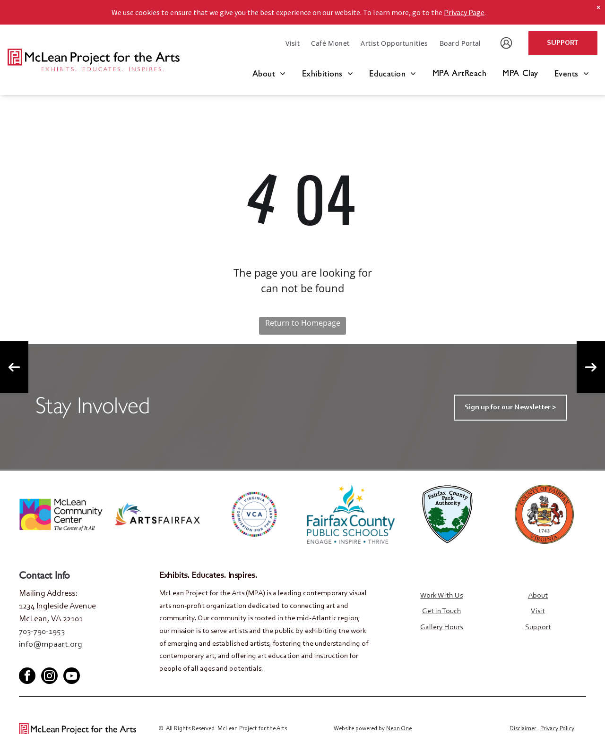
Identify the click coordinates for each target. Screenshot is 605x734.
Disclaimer (523, 728)
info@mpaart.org (50, 645)
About (538, 595)
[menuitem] (292, 43)
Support (538, 627)
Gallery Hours (441, 627)
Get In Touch (441, 611)
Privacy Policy (557, 728)
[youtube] (56, 659)
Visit (538, 611)
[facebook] (25, 659)
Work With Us (441, 595)
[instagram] (49, 676)
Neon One (399, 728)
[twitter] (41, 659)
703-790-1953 (42, 632)
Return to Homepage (302, 323)
